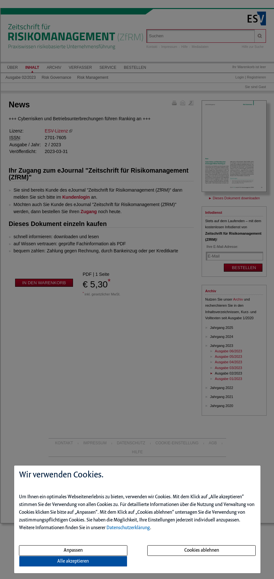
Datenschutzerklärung (128, 527)
